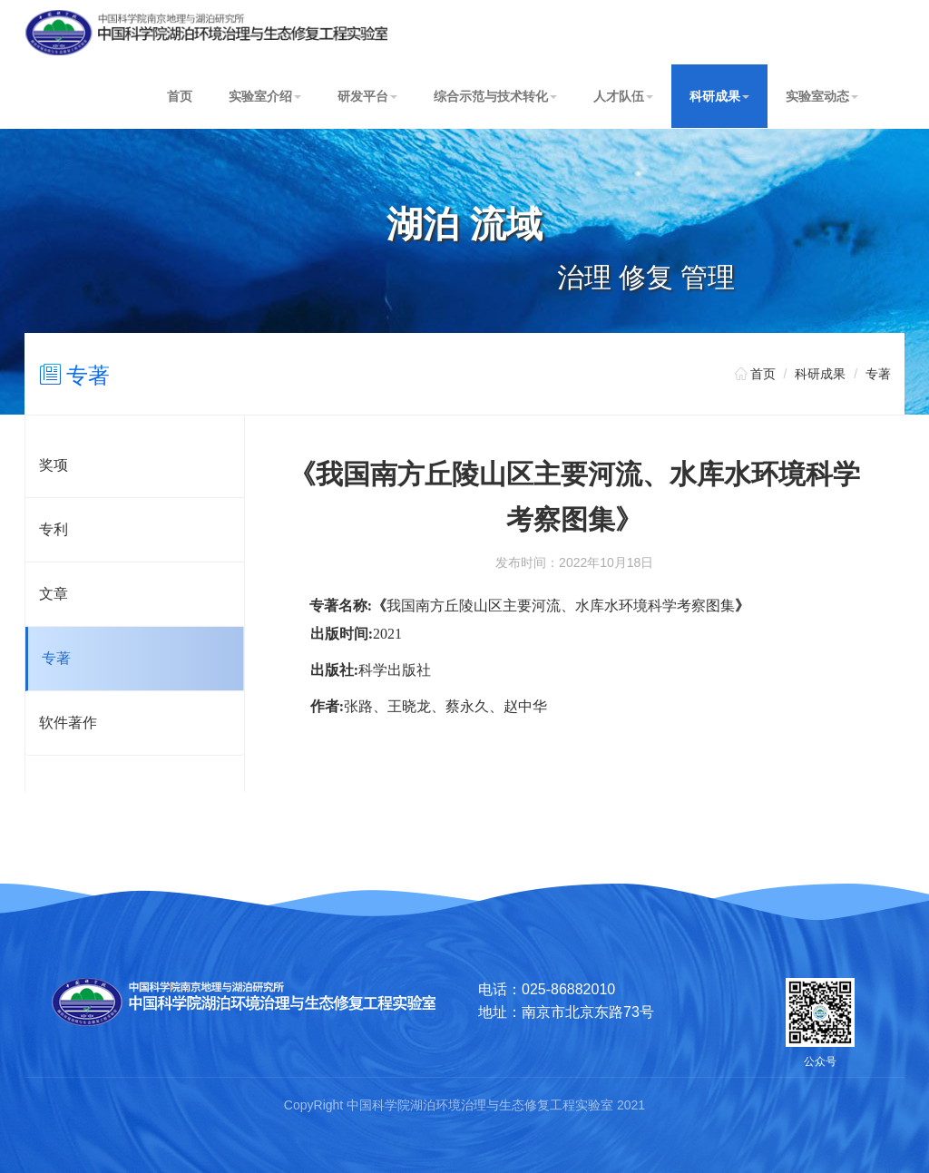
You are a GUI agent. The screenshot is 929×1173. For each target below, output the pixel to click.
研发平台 (367, 96)
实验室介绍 (265, 96)
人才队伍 (623, 96)
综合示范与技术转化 (495, 96)
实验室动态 (822, 96)
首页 (179, 96)
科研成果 (719, 96)
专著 (88, 375)
